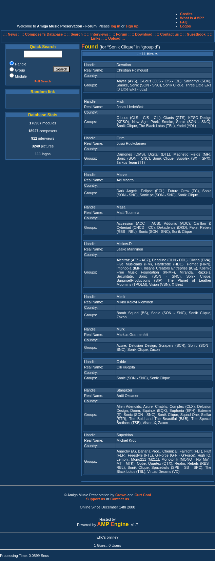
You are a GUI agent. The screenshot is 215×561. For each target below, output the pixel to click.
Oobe (141, 463)
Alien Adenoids (129, 406)
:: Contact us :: (169, 34)
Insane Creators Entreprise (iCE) (170, 268)
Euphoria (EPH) (182, 410)
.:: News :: (12, 34)
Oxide (121, 362)
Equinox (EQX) (154, 410)
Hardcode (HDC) (169, 264)
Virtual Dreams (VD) (163, 471)
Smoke (122, 85)
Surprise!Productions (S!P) (139, 280)
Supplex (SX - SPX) (193, 158)
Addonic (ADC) (177, 223)
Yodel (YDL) (186, 126)
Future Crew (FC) (183, 191)
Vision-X (149, 423)
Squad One (189, 415)
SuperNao (125, 435)
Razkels (203, 272)
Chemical (169, 451)
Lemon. (123, 459)
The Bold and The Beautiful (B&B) (159, 419)
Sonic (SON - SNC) (145, 85)
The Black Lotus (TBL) (157, 126)
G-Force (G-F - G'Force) (175, 455)
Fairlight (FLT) (191, 451)
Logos (185, 26)
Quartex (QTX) (160, 463)
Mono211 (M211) (145, 459)
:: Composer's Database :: (44, 34)
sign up (131, 26)
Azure (121, 345)
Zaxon (122, 317)
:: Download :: (144, 34)
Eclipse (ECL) (152, 191)
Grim (120, 138)
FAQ (184, 22)
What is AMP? (192, 18)
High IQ (204, 455)
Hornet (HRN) (198, 264)
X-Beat (177, 284)
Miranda (186, 272)
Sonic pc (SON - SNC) (158, 195)
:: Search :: (77, 34)
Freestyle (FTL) (140, 455)
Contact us (119, 499)
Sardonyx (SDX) (197, 81)
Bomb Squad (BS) (132, 313)
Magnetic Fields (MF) (192, 154)
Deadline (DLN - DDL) (170, 260)
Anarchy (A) (126, 451)
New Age (140, 122)
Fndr (120, 101)
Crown (120, 495)
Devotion (124, 65)
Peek (155, 122)
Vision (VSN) (159, 284)
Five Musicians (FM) (134, 264)
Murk (121, 329)
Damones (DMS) (131, 154)
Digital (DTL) (159, 154)
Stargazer (124, 390)
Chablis (161, 406)
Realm (180, 463)
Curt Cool (143, 495)
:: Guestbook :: (196, 34)
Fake (194, 227)
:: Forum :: (122, 34)
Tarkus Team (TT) (131, 162)
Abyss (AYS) (127, 81)
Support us (95, 499)
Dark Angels (127, 191)
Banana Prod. (149, 451)
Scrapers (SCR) (172, 345)
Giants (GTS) (174, 118)
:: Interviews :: (100, 34)
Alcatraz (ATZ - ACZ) (133, 260)
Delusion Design (142, 345)
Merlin (121, 297)
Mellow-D (124, 244)
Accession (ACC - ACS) (138, 223)
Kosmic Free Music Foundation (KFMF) (164, 270)
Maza (121, 207)
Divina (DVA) (200, 260)
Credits (186, 14)
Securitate (125, 276)
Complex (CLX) (182, 406)
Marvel (122, 175)
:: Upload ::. (115, 38)
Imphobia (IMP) (129, 268)
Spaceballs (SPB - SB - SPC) (177, 467)
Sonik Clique (173, 85)
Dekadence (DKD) (172, 227)
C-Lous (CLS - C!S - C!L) (160, 81)
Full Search (43, 81)
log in (115, 26)
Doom (135, 410)
